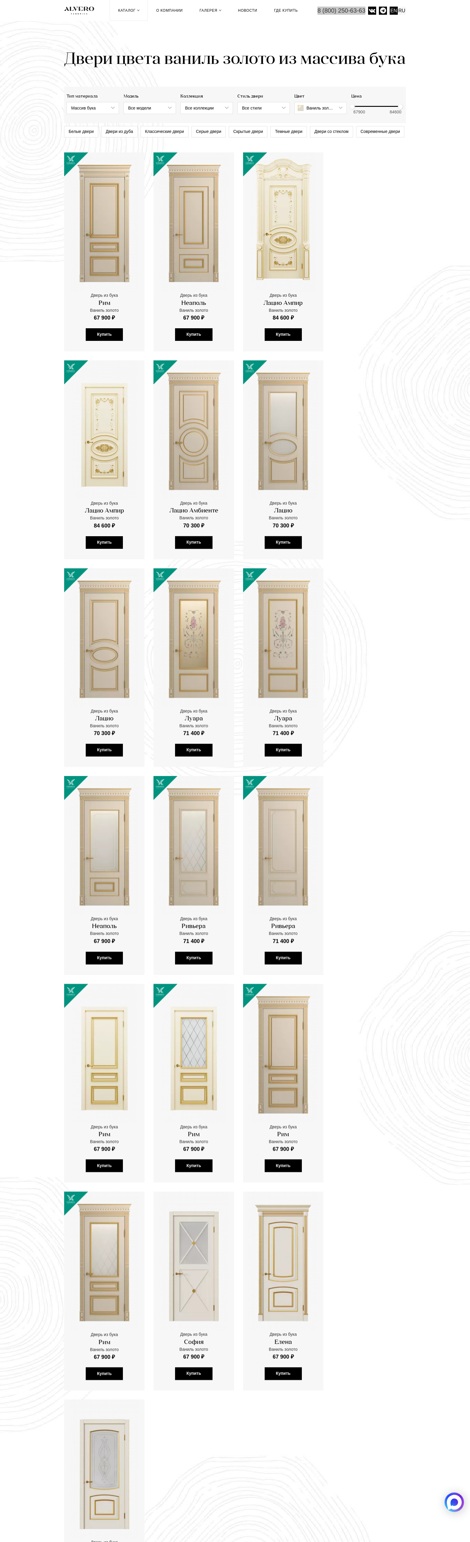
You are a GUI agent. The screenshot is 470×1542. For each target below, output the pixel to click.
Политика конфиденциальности (370, 1518)
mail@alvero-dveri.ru (92, 1445)
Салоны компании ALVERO (298, 1518)
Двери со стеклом (339, 132)
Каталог (128, 10)
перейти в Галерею (86, 1370)
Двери (161, 1427)
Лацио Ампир (279, 319)
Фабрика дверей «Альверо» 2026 (106, 1518)
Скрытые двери (253, 132)
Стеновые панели (174, 1465)
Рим (103, 318)
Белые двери (81, 132)
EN (393, 10)
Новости (247, 10)
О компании (169, 10)
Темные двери (295, 132)
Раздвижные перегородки (183, 1450)
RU (401, 10)
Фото (286, 1427)
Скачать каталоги (173, 1473)
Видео (287, 1435)
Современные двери (89, 147)
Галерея (210, 10)
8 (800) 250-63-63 (341, 10)
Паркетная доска (173, 1435)
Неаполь (191, 318)
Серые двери (213, 132)
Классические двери (167, 132)
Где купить (286, 10)
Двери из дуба (121, 132)
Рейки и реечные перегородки (188, 1442)
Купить (103, 349)
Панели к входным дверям (183, 1458)
